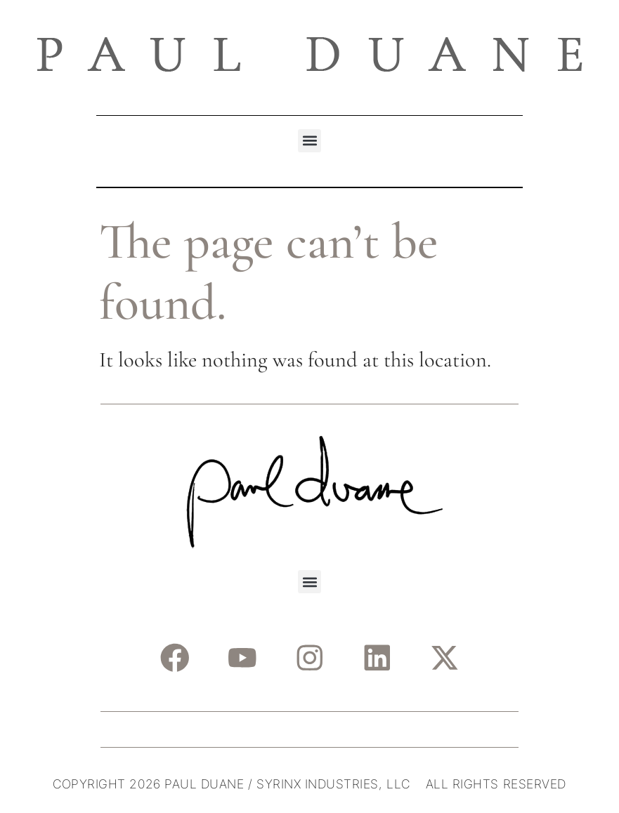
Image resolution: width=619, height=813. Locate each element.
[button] (309, 140)
